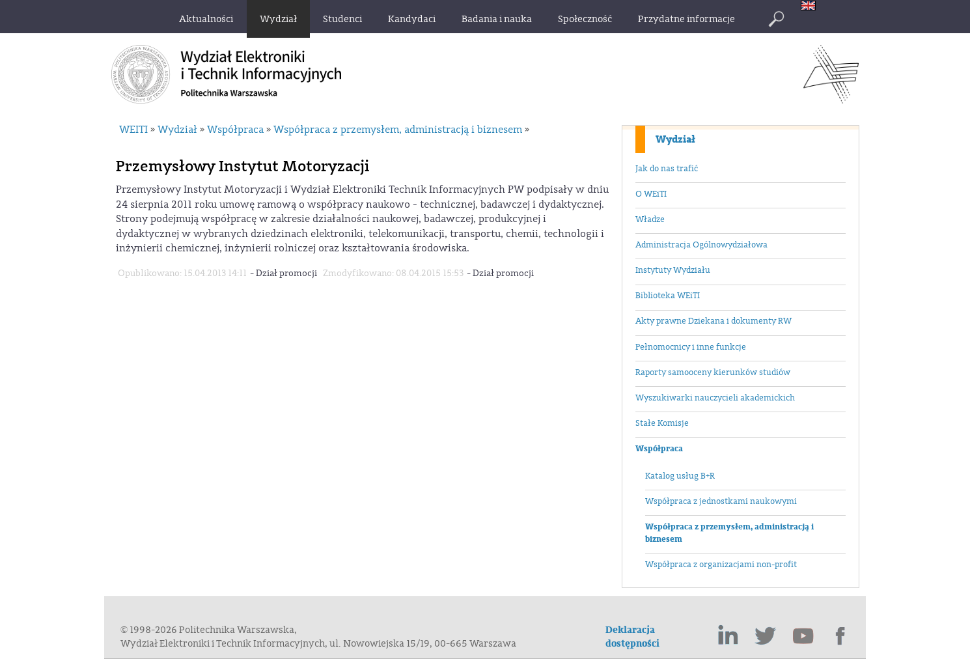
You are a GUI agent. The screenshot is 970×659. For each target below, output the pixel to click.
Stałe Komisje (662, 423)
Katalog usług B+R (680, 476)
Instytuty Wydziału (672, 270)
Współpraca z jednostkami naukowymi (721, 501)
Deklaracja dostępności (632, 637)
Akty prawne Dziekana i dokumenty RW (713, 321)
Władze (650, 219)
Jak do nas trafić (666, 168)
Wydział (675, 139)
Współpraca (659, 449)
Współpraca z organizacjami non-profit (721, 564)
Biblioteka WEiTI (667, 295)
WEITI (133, 129)
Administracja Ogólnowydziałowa (701, 245)
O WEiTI (651, 194)
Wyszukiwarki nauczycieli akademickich (715, 398)
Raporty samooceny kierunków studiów (712, 372)
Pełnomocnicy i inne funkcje (690, 347)
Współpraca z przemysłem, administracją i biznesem (729, 533)
